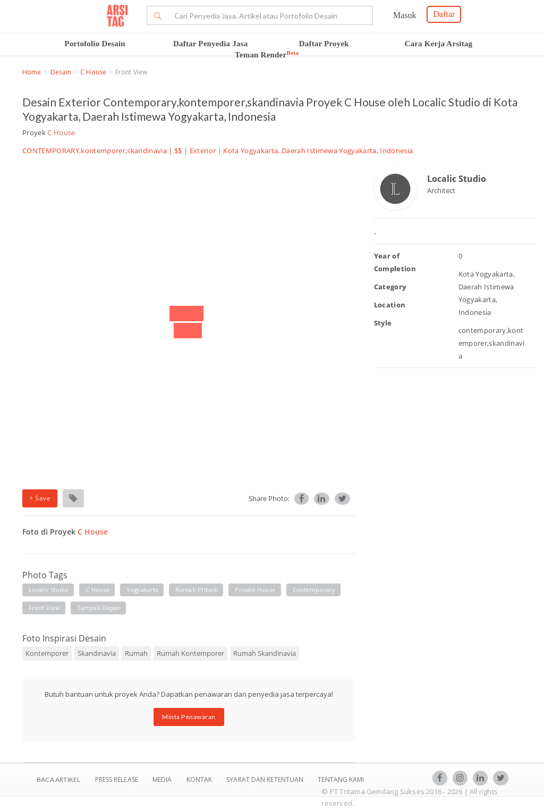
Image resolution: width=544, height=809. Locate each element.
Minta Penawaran (189, 717)
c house (97, 590)
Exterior (203, 150)
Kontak (200, 779)
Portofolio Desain (94, 43)
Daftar (444, 14)
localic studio (49, 590)
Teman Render (267, 55)
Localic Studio (456, 179)
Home (31, 72)
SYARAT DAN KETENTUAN (265, 779)
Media (163, 779)
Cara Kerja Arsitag (439, 43)
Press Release (116, 779)
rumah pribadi (196, 590)
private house (255, 590)
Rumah (136, 653)
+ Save (39, 498)
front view (44, 608)
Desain (61, 72)
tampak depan (99, 608)
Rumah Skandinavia (264, 653)
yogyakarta (142, 590)
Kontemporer (47, 653)
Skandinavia (97, 653)
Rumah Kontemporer (190, 653)
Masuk (404, 15)
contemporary (314, 590)
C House (93, 72)
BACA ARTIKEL (58, 779)
